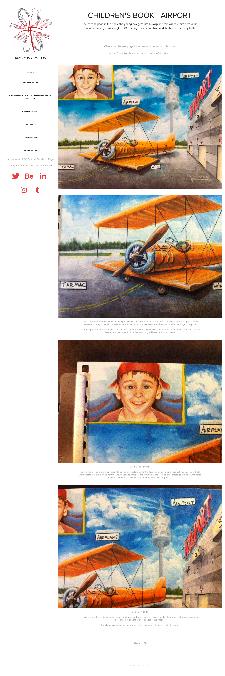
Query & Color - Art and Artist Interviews (30, 165)
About (30, 72)
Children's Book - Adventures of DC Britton (30, 97)
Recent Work (30, 82)
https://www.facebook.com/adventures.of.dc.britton (139, 53)
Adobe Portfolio (145, 665)
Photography (30, 111)
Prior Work (30, 150)
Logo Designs (30, 137)
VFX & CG (30, 124)
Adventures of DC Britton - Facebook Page (30, 159)
